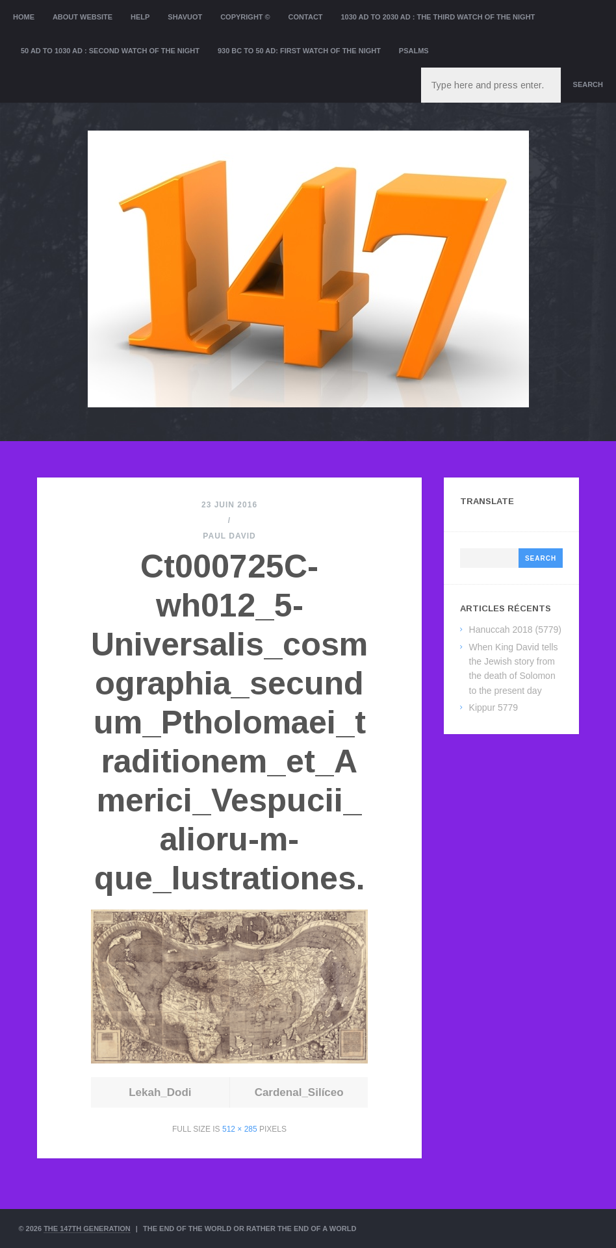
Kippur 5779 (494, 707)
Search (588, 84)
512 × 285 (239, 1129)
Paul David (229, 536)
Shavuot (185, 17)
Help (140, 17)
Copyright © (245, 17)
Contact (306, 17)
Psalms (414, 51)
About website (82, 17)
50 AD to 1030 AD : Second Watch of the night (110, 51)
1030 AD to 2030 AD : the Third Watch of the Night (437, 17)
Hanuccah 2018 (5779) (515, 629)
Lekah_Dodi (160, 1092)
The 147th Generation (87, 1228)
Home (23, 17)
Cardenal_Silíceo (299, 1092)
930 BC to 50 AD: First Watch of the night (299, 51)
